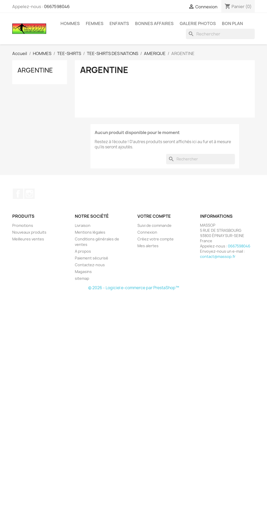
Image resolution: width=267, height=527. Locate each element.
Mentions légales (90, 232)
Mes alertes (148, 245)
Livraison (82, 225)
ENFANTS (119, 23)
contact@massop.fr (217, 256)
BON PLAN (232, 23)
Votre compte (154, 216)
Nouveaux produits (29, 232)
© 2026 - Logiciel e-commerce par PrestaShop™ (133, 287)
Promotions (22, 225)
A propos (83, 251)
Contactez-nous (90, 264)
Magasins (83, 271)
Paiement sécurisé (91, 258)
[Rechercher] (220, 34)
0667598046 (57, 6)
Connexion (147, 232)
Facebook (18, 194)
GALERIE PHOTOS (198, 23)
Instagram (29, 194)
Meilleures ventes (28, 239)
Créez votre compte (155, 239)
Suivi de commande (154, 225)
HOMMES (70, 23)
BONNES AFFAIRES (154, 23)
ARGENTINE (35, 70)
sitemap (82, 278)
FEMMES (95, 23)
